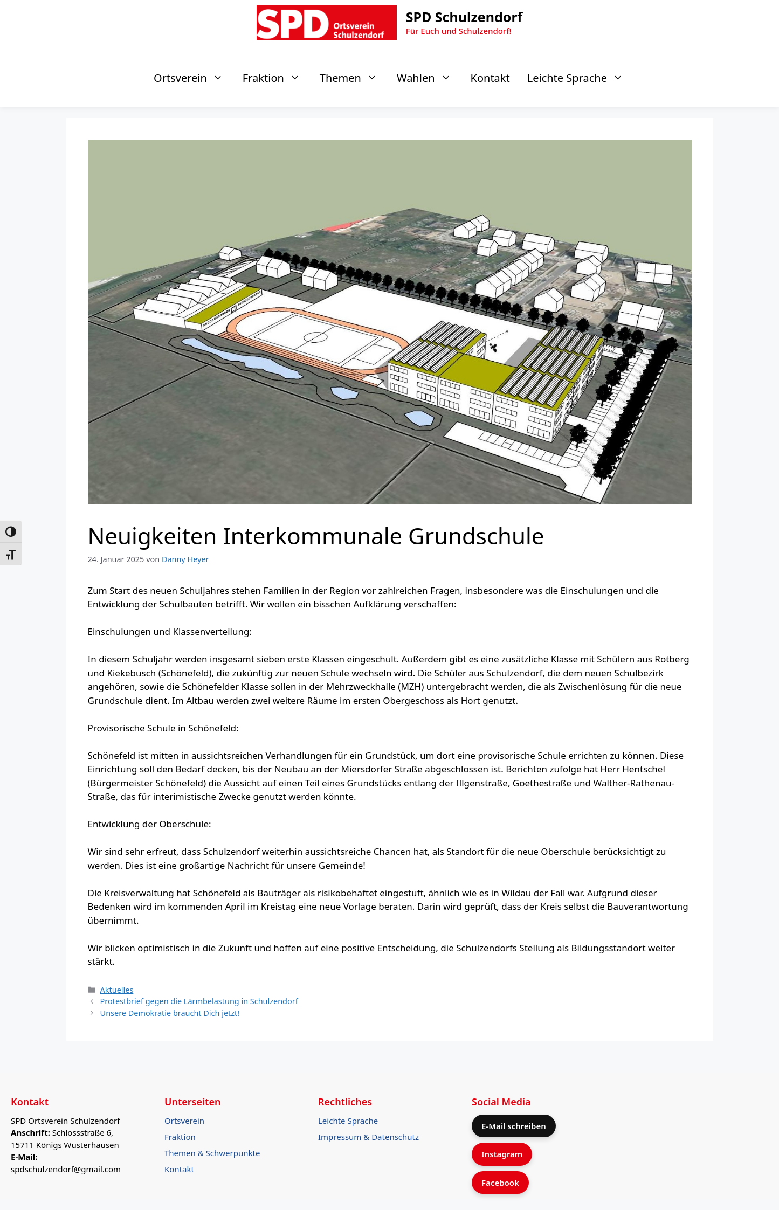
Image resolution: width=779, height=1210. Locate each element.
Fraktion (277, 78)
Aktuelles (117, 990)
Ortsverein (194, 78)
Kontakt (490, 78)
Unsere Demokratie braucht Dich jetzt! (170, 1013)
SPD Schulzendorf (464, 17)
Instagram (501, 1154)
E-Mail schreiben (513, 1126)
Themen (354, 78)
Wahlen (429, 78)
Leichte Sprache (580, 78)
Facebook (500, 1182)
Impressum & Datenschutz (368, 1136)
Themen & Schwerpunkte (212, 1152)
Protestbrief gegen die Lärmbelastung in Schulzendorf (199, 1001)
